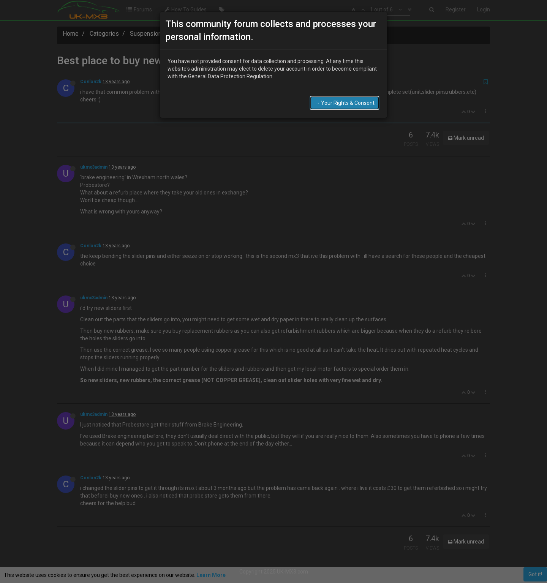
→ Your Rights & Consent (345, 102)
